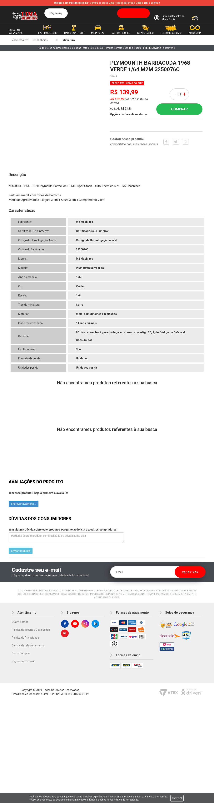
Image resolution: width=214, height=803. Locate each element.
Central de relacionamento (28, 645)
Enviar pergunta (20, 550)
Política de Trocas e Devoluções (31, 629)
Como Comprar (21, 653)
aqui (146, 3)
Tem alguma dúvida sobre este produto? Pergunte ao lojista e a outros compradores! (63, 529)
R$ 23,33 (126, 108)
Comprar (179, 109)
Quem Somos (20, 621)
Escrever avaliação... (23, 503)
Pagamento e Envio (23, 661)
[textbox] (97, 13)
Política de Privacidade (25, 637)
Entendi (177, 798)
